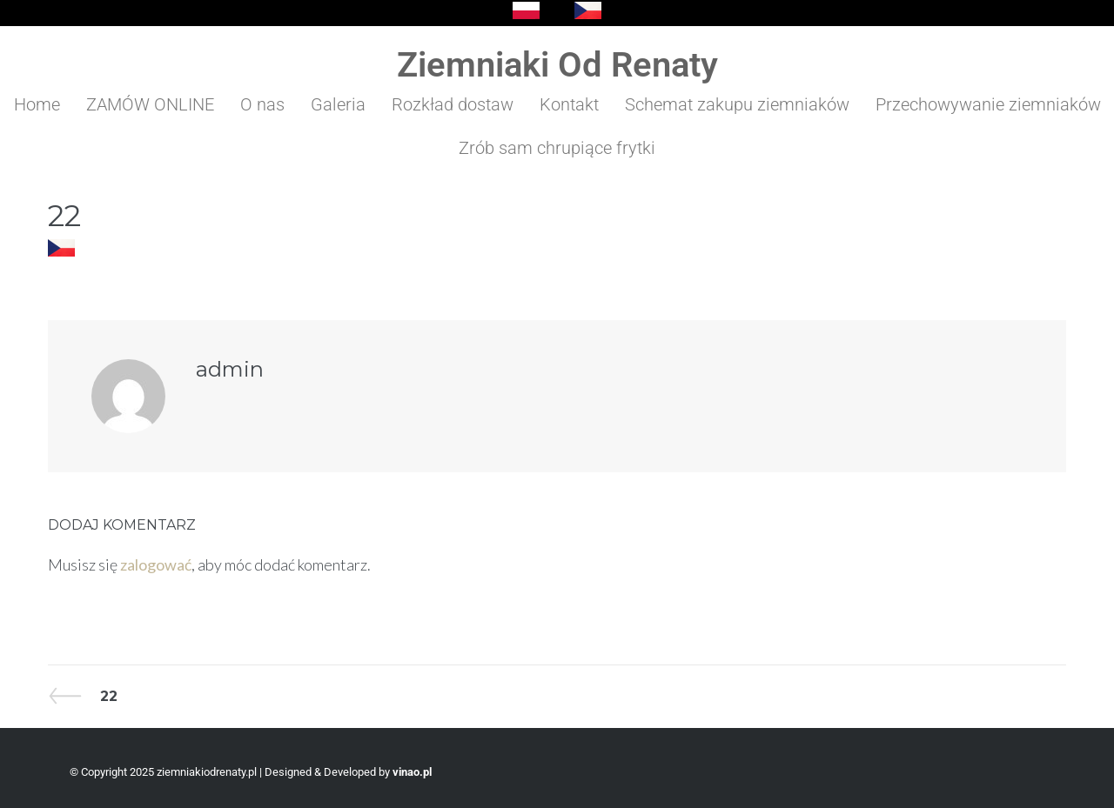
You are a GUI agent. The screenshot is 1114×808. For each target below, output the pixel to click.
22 (82, 695)
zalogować (155, 564)
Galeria (338, 104)
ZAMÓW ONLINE (150, 104)
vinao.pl (412, 771)
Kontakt (569, 104)
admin (230, 369)
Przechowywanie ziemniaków (988, 104)
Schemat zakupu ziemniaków (737, 104)
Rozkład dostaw (452, 104)
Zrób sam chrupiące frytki (557, 147)
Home (37, 104)
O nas (262, 104)
